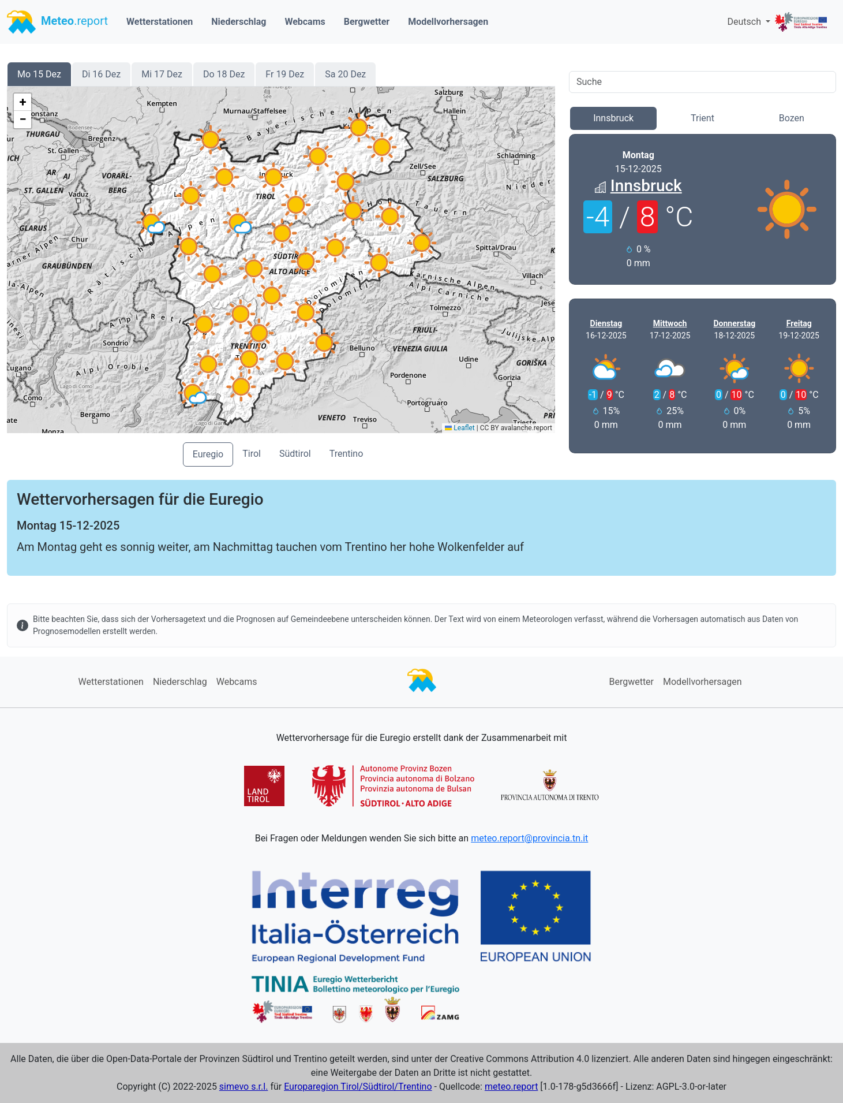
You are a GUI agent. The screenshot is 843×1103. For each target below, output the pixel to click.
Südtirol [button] (295, 453)
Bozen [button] (791, 118)
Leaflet (459, 428)
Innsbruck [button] (613, 118)
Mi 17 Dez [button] (161, 74)
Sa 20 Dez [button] (345, 74)
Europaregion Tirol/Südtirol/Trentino (358, 1086)
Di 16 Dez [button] (101, 74)
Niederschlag (238, 21)
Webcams (304, 21)
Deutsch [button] (745, 21)
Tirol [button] (251, 453)
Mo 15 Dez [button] (39, 74)
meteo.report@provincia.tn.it (529, 838)
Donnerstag (734, 323)
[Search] (702, 82)
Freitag (799, 323)
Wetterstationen (159, 21)
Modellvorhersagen (448, 21)
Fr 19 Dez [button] (284, 74)
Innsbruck (646, 185)
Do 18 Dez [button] (224, 74)
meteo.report (511, 1086)
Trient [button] (702, 118)
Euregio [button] (208, 454)
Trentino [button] (346, 453)
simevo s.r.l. (243, 1086)
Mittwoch (670, 323)
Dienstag (606, 323)
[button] (208, 364)
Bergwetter (366, 21)
